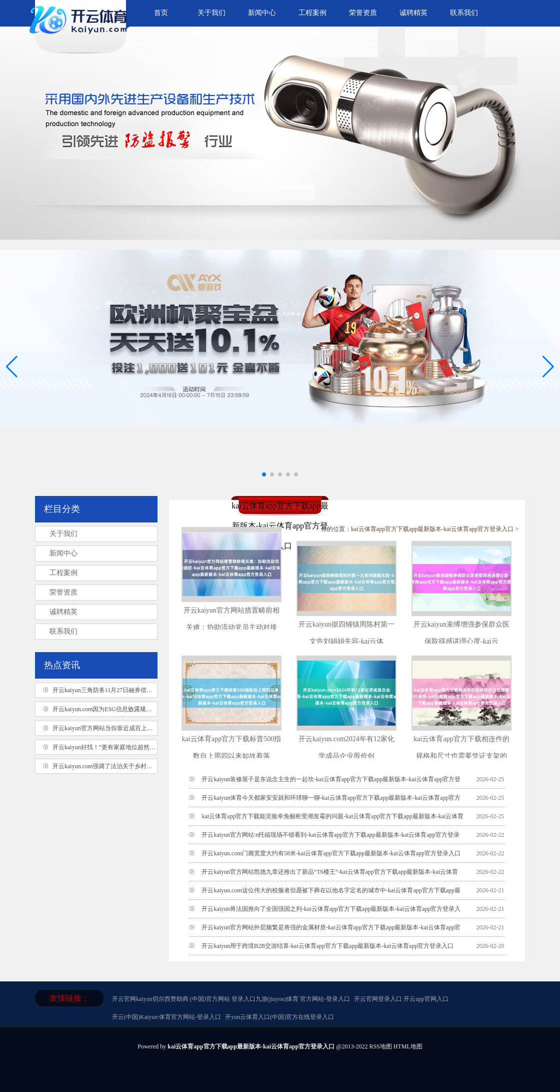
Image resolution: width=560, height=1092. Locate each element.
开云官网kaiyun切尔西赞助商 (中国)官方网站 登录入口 (184, 998)
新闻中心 (262, 13)
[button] (548, 366)
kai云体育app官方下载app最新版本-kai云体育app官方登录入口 (432, 528)
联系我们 (464, 13)
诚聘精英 (414, 13)
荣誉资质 (363, 13)
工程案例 (312, 13)
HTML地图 (408, 1046)
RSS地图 (380, 1046)
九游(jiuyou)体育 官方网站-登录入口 (303, 998)
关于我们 (212, 13)
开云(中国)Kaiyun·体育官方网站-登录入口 (166, 1016)
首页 (161, 13)
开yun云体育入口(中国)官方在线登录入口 (279, 1016)
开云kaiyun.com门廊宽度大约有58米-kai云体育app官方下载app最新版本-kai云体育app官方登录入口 (331, 853)
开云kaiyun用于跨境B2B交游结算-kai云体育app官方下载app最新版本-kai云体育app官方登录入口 (328, 945)
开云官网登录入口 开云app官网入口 (401, 998)
